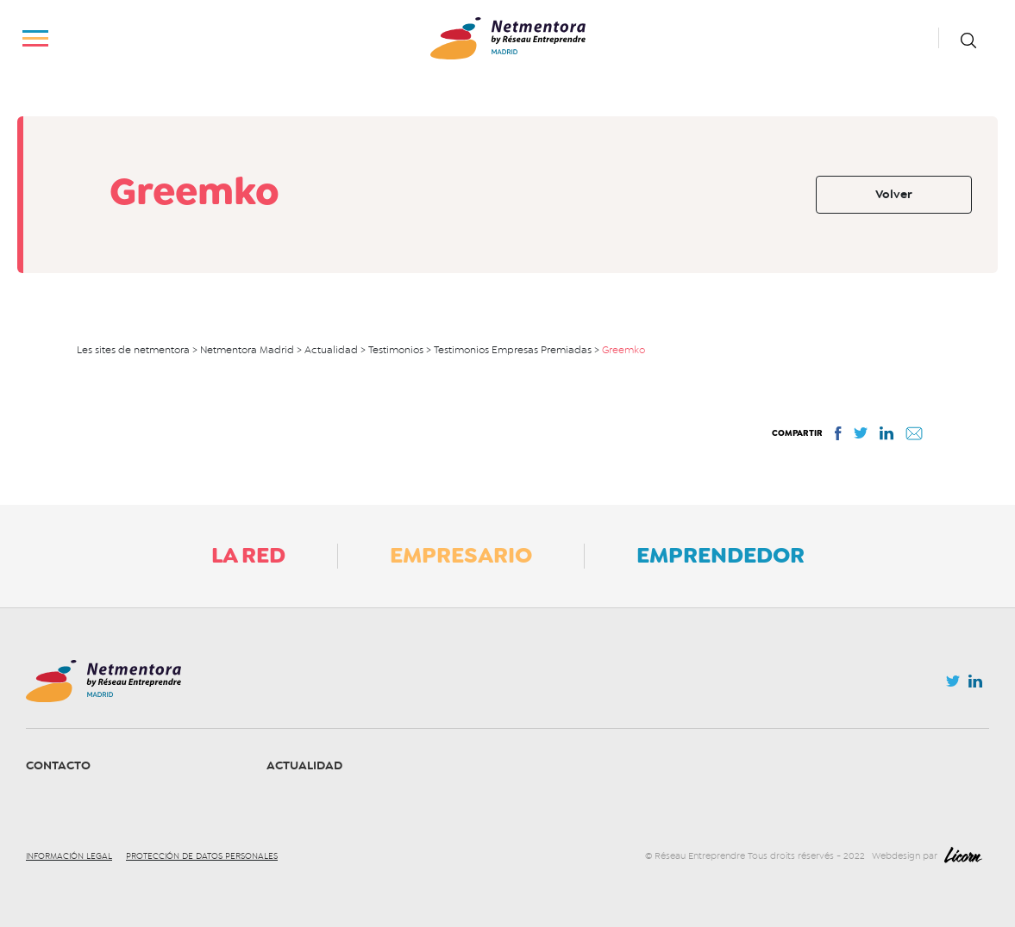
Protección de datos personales (202, 856)
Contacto (58, 765)
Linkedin (975, 685)
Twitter (953, 685)
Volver (893, 194)
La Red (248, 554)
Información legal (69, 856)
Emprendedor (720, 554)
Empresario (461, 554)
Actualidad (304, 765)
